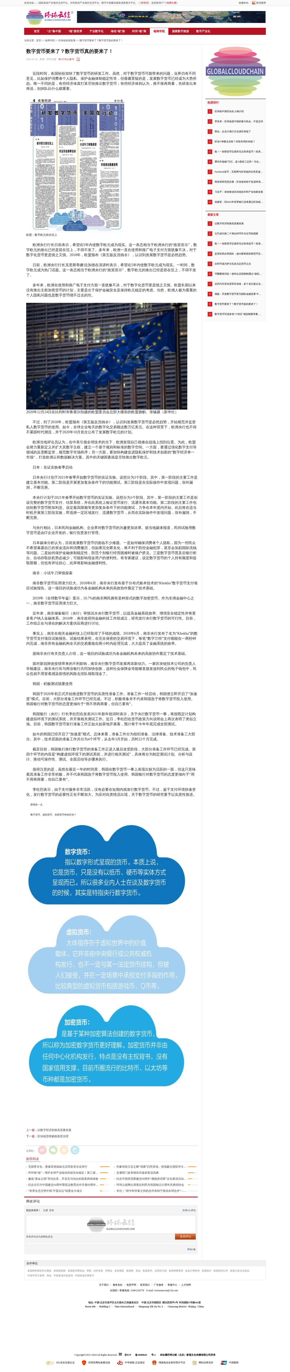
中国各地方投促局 (63, 1275)
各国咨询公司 (220, 1270)
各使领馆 (119, 1270)
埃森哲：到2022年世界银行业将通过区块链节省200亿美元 (239, 202)
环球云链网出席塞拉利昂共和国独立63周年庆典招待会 (150, 1184)
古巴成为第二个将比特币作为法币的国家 (236, 233)
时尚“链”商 (139, 31)
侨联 (89, 1270)
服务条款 (117, 1284)
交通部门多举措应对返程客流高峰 (137, 1172)
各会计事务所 (192, 1270)
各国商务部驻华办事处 (39, 1270)
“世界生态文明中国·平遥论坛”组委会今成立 (55, 1190)
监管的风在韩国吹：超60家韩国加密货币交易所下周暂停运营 (239, 253)
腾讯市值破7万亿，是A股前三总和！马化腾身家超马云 (239, 161)
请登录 (144, 2)
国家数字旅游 (180, 31)
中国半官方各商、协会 (39, 1275)
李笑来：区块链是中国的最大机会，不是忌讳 (239, 121)
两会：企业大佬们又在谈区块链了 (233, 131)
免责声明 (131, 1284)
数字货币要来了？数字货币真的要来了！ (236, 304)
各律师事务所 (176, 1270)
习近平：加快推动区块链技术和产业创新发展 (239, 191)
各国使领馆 (60, 1270)
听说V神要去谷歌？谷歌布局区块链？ (235, 141)
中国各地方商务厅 (84, 1275)
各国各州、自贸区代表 (155, 1270)
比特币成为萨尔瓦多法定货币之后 (233, 263)
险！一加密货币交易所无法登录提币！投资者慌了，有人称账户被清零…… (239, 151)
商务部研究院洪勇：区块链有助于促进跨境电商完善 (239, 181)
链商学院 (159, 31)
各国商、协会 (133, 1270)
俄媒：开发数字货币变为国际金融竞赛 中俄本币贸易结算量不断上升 (239, 294)
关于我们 (104, 1284)
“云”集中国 (54, 31)
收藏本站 (244, 2)
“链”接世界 (75, 31)
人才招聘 (186, 1284)
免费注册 (171, 2)
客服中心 (172, 1284)
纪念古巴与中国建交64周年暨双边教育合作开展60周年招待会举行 (64, 1184)
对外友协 (98, 1270)
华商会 (108, 1270)
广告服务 (159, 1284)
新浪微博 (261, 2)
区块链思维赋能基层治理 (52, 1136)
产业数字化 (96, 31)
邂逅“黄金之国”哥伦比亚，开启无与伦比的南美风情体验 (63, 1178)
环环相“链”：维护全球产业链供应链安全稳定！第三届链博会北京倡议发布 (64, 1172)
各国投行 (206, 1270)
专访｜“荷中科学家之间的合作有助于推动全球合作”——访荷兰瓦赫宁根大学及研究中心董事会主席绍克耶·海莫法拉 (152, 1190)
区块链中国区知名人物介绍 (229, 111)
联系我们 (145, 1284)
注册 (45, 1210)
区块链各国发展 (67, 40)
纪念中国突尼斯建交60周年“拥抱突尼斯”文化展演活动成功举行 (152, 1178)
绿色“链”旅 (118, 31)
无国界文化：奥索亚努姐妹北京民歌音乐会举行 (57, 1166)
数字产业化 (203, 31)
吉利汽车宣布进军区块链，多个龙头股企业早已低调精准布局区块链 (239, 283)
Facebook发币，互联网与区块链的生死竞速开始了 (239, 171)
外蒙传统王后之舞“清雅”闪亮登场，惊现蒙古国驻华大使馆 (152, 1166)
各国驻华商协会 (76, 1270)
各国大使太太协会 (239, 1270)
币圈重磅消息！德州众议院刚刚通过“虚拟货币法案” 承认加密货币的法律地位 (239, 273)
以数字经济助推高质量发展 (54, 1130)
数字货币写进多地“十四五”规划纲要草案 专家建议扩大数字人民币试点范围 (239, 314)
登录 (51, 1210)
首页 (36, 31)
